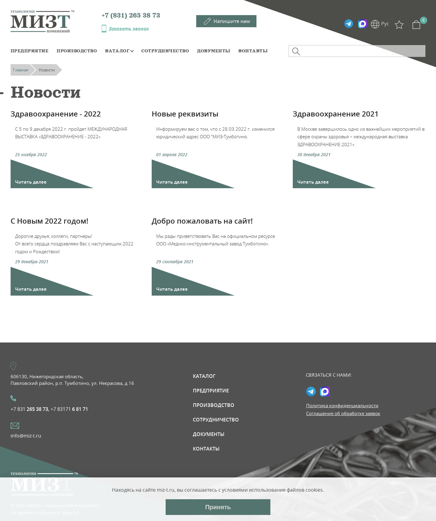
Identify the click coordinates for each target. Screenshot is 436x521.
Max (362, 24)
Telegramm (348, 24)
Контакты (253, 50)
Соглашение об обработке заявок (343, 413)
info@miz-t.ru (26, 435)
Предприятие (29, 50)
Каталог (117, 50)
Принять (218, 507)
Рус (385, 23)
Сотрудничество (165, 50)
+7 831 (30, 409)
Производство (77, 50)
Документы (213, 50)
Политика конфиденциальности (342, 405)
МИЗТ (56, 21)
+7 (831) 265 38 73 (131, 15)
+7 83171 (69, 409)
